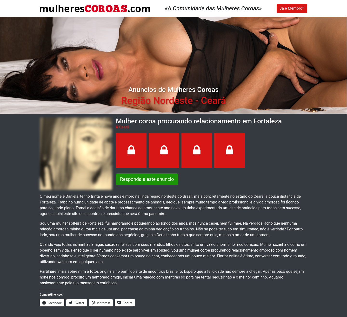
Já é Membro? (292, 8)
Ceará (213, 100)
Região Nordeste (157, 100)
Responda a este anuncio (147, 179)
